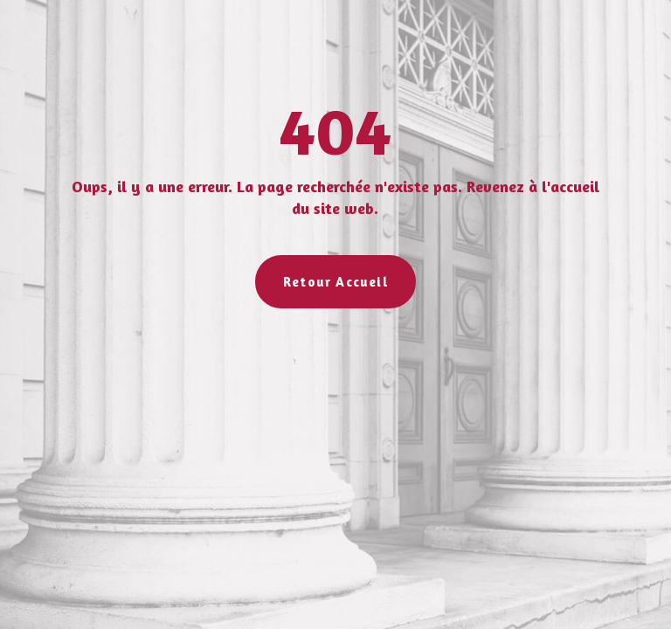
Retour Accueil (335, 281)
